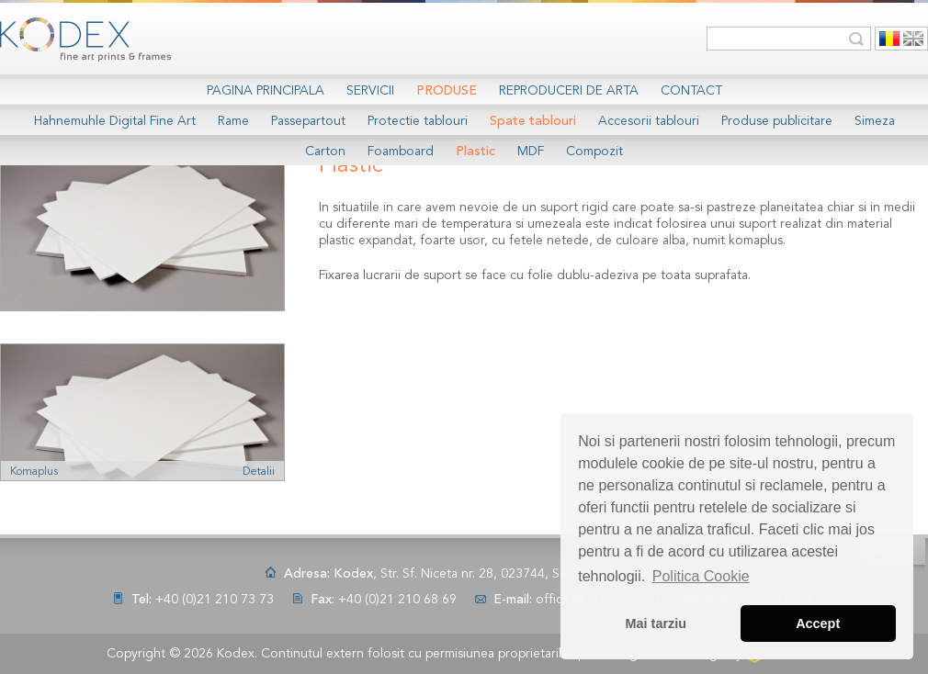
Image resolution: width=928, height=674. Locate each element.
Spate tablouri (533, 121)
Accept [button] (818, 623)
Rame (233, 121)
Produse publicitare (776, 121)
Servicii (370, 90)
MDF (530, 151)
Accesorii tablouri (648, 121)
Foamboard (401, 151)
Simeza (874, 121)
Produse (446, 90)
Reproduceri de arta (569, 90)
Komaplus (34, 471)
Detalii (259, 471)
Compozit (594, 151)
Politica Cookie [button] (701, 576)
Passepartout (308, 121)
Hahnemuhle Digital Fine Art (115, 121)
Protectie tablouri (418, 121)
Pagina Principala (265, 90)
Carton (325, 151)
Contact (691, 90)
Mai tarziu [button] (656, 623)
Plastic (475, 151)
